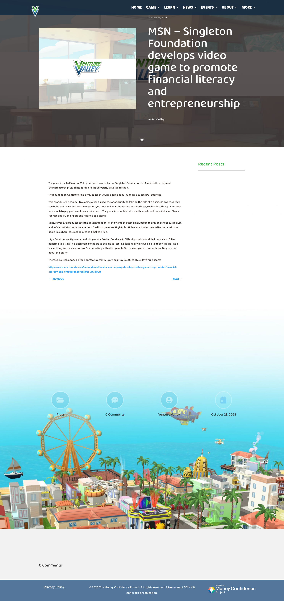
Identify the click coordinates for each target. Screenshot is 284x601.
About (228, 7)
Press (60, 414)
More (246, 7)
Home (136, 7)
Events (207, 7)
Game (151, 7)
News (188, 7)
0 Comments (114, 414)
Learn (169, 7)
